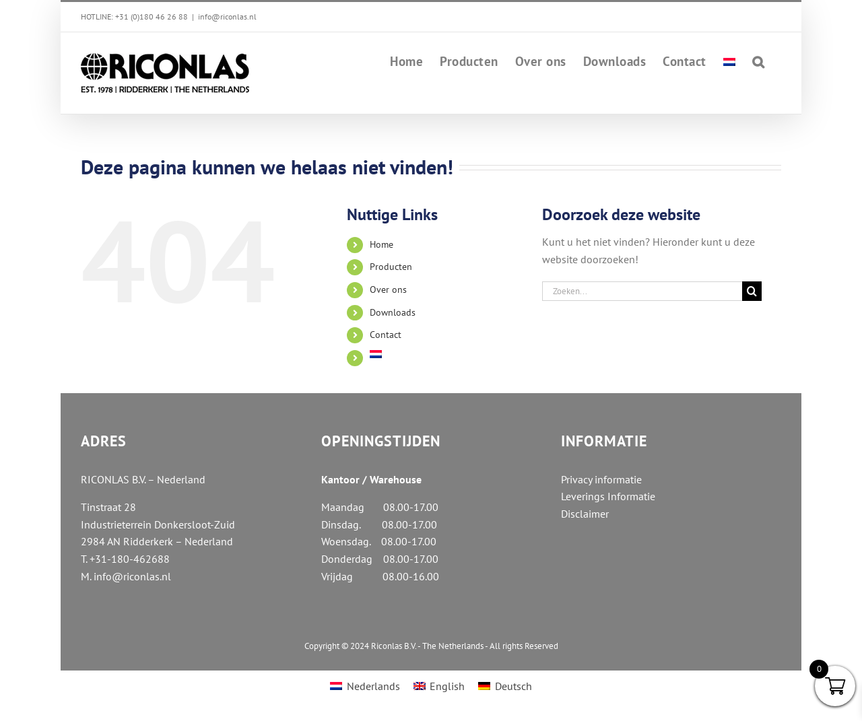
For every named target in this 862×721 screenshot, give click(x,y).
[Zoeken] (752, 291)
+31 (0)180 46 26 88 (151, 16)
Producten (391, 267)
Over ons (388, 289)
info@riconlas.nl (227, 16)
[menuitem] (729, 60)
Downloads (393, 312)
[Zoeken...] (642, 291)
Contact (385, 335)
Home (381, 244)
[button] (758, 60)
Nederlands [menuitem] (373, 686)
